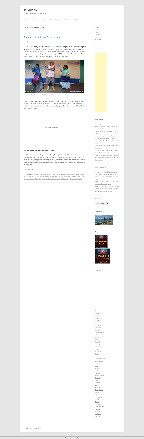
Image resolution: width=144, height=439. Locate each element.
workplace (98, 414)
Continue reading (31, 169)
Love (96, 363)
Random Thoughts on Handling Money (106, 136)
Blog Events (98, 318)
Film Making (98, 347)
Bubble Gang (80, 174)
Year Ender (98, 416)
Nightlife (97, 373)
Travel (97, 399)
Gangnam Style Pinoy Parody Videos (42, 36)
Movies (97, 368)
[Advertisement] (101, 82)
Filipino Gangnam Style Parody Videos (45, 176)
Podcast (97, 378)
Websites (97, 409)
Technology (98, 397)
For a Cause (98, 351)
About (66, 19)
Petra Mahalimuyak (54, 179)
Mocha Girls (81, 176)
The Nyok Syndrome (106, 191)
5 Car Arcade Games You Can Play (105, 138)
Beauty (97, 315)
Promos (97, 383)
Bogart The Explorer (70, 174)
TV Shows (98, 404)
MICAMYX (30, 9)
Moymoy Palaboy (29, 179)
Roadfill (65, 179)
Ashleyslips (60, 174)
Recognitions (99, 390)
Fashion (97, 344)
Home (26, 19)
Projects (97, 380)
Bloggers (97, 320)
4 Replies (26, 42)
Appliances (98, 313)
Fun (40, 174)
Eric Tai (26, 176)
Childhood (98, 327)
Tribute (97, 402)
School (97, 392)
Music (96, 371)
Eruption (31, 176)
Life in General (99, 361)
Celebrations (98, 325)
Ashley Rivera (52, 174)
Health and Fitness (100, 359)
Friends (97, 354)
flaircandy (61, 176)
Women (97, 411)
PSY (61, 179)
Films (43, 19)
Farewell (97, 342)
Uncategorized (99, 407)
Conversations (99, 332)
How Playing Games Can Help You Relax (107, 155)
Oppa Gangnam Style (41, 179)
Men (96, 366)
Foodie (97, 349)
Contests (97, 330)
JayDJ (96, 191)
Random (97, 387)
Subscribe (76, 19)
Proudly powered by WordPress (32, 428)
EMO (96, 335)
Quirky (97, 385)
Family (97, 339)
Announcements (100, 311)
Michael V (75, 176)
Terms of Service (54, 19)
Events (97, 337)
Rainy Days (98, 124)
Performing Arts (99, 375)
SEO (96, 395)
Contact (34, 19)
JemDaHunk (67, 176)
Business (97, 323)
